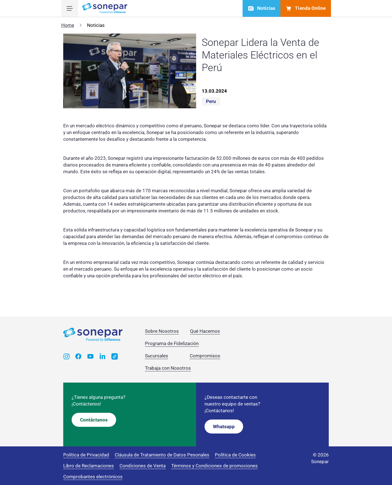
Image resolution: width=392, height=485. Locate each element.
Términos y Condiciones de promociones (214, 465)
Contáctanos (94, 420)
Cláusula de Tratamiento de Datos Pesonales (162, 455)
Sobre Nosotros (162, 331)
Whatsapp (224, 426)
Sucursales (156, 356)
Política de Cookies (235, 455)
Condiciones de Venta (142, 465)
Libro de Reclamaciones (88, 465)
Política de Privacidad (86, 455)
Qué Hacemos (205, 331)
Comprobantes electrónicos (93, 476)
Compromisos (205, 356)
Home (67, 25)
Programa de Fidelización (172, 343)
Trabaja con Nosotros (168, 368)
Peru (211, 101)
